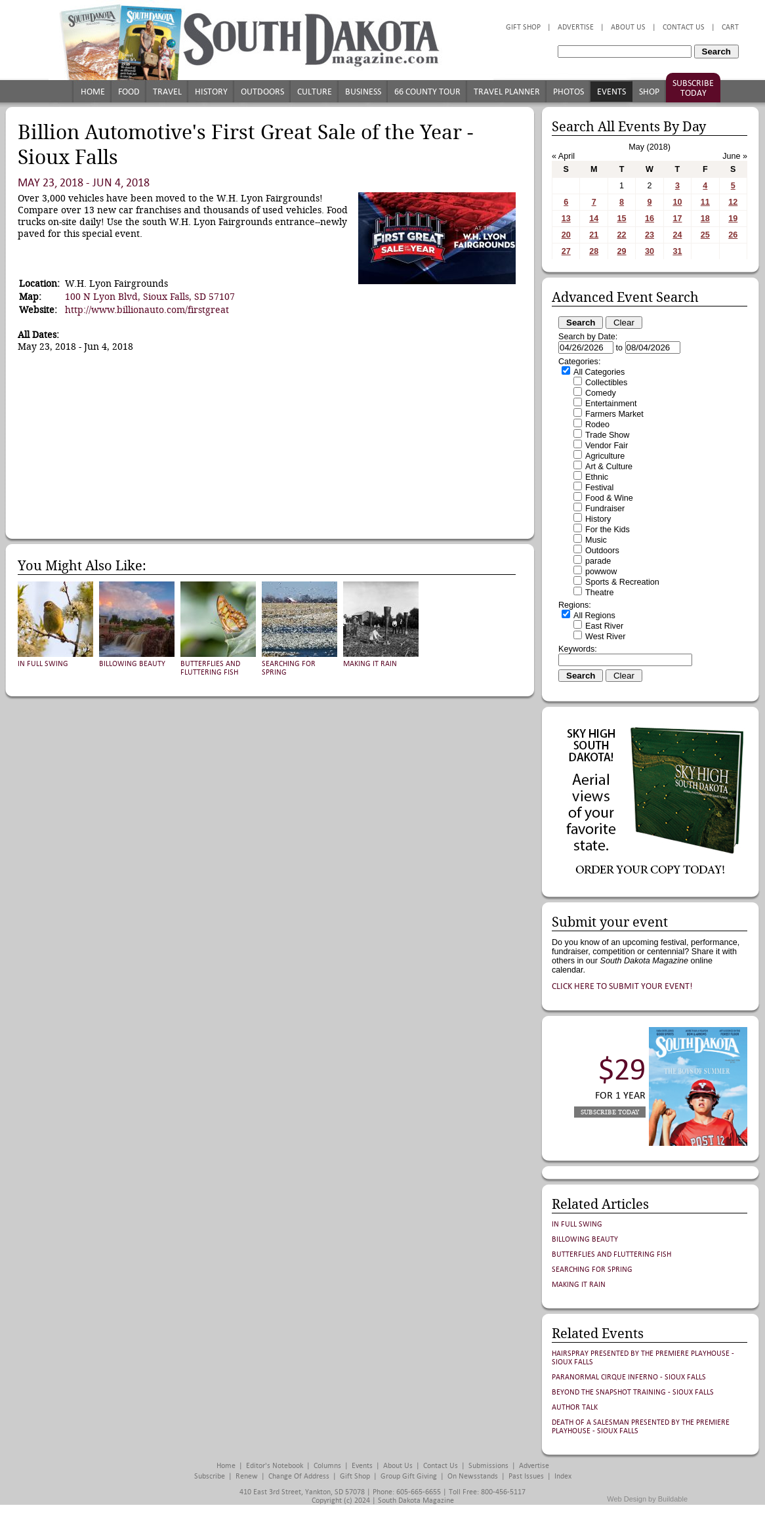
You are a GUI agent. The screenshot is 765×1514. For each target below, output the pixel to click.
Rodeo (597, 424)
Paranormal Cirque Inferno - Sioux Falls (629, 1377)
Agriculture (605, 456)
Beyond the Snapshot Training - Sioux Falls (633, 1392)
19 (732, 218)
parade (598, 561)
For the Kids (607, 529)
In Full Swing (43, 664)
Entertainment (610, 403)
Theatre (599, 592)
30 (649, 251)
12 (732, 202)
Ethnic (596, 477)
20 (566, 235)
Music (596, 540)
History (211, 91)
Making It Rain (370, 664)
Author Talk (575, 1407)
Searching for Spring (592, 1269)
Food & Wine (609, 498)
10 (677, 202)
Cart (730, 27)
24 (677, 235)
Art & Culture (608, 466)
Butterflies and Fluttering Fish (210, 668)
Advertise (576, 27)
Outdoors (262, 91)
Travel (167, 91)
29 (622, 251)
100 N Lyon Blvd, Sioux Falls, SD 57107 (150, 297)
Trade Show (607, 435)
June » (734, 156)
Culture (314, 91)
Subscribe (209, 1476)
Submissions (488, 1465)
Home (93, 91)
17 (677, 218)
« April (563, 156)
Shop (649, 91)
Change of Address (298, 1476)
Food (129, 91)
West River (605, 636)
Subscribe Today (693, 88)
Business (363, 91)
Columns (327, 1465)
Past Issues (526, 1476)
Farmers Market (614, 414)
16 (649, 218)
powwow (601, 571)
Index (562, 1476)
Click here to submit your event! (622, 986)
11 (705, 202)
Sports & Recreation (622, 582)
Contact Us (684, 27)
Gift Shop (523, 27)
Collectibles (606, 382)
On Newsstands (472, 1476)
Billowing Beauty (132, 664)
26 (732, 235)
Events (611, 91)
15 (622, 218)
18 (705, 218)
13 (566, 218)
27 (566, 251)
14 (593, 218)
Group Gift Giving (409, 1476)
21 (593, 235)
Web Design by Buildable (647, 1499)
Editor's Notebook (274, 1465)
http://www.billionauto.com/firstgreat (147, 310)
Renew (247, 1476)
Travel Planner (507, 91)
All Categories (599, 372)
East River (604, 626)
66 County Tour (427, 91)
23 (649, 235)
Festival (599, 487)
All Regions (594, 615)
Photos (568, 91)
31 (677, 251)
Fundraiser (605, 508)
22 (622, 235)
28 (593, 251)
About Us (628, 27)
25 (705, 235)
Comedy (600, 393)
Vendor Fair (606, 445)
